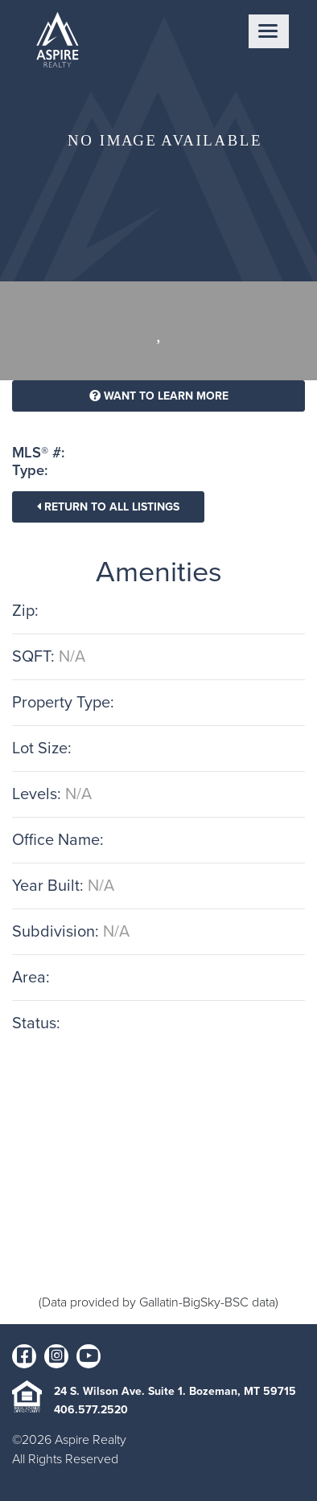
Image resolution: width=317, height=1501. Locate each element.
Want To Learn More (158, 396)
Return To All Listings (108, 507)
